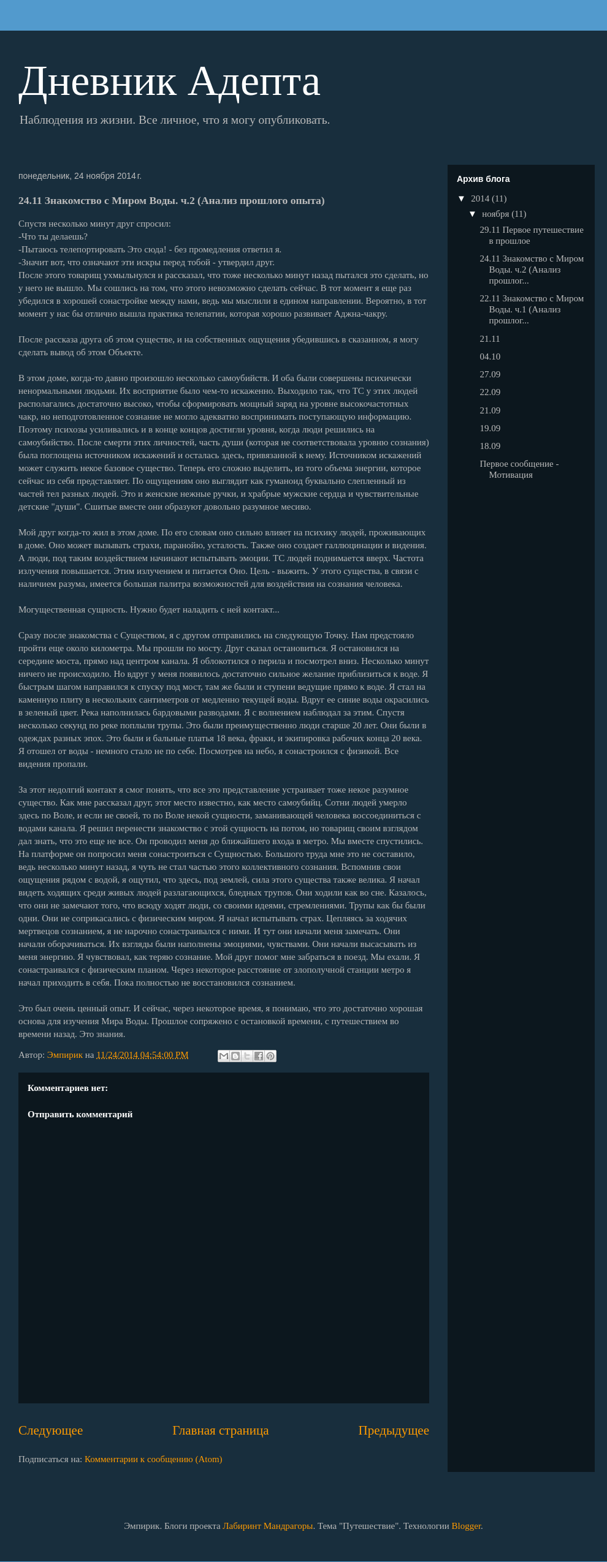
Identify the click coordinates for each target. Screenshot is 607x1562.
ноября (496, 214)
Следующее (50, 1430)
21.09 (490, 410)
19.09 (490, 428)
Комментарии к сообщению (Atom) (154, 1459)
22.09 (490, 392)
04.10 (490, 356)
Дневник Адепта (169, 80)
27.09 (490, 374)
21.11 (490, 339)
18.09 (490, 446)
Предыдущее (394, 1430)
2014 (481, 198)
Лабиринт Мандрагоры (268, 1526)
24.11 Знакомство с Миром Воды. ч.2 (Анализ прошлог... (532, 269)
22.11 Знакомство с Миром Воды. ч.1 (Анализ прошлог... (532, 309)
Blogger (466, 1526)
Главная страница (220, 1430)
